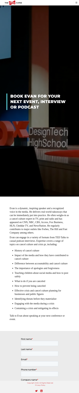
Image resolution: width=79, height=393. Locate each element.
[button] (76, 2)
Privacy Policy (40, 385)
